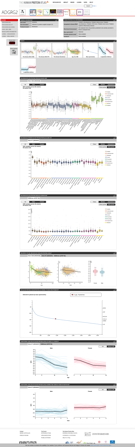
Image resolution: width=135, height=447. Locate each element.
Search (88, 6)
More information (95, 445)
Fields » (94, 6)
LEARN (79, 2)
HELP (91, 2)
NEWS (72, 2)
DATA (85, 2)
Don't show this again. (105, 445)
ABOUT (65, 2)
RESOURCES (57, 2)
